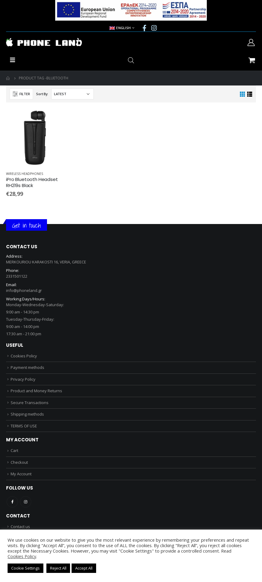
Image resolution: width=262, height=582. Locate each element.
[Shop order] (72, 94)
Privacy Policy (23, 379)
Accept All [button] (83, 568)
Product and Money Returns (36, 390)
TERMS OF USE (24, 426)
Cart (14, 450)
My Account (21, 474)
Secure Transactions (30, 402)
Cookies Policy (24, 356)
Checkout (19, 462)
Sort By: (42, 94)
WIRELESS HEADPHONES (24, 174)
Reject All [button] (58, 568)
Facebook (12, 501)
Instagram (25, 501)
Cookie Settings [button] (25, 568)
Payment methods (27, 367)
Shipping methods (27, 414)
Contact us (20, 526)
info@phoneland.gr (24, 290)
